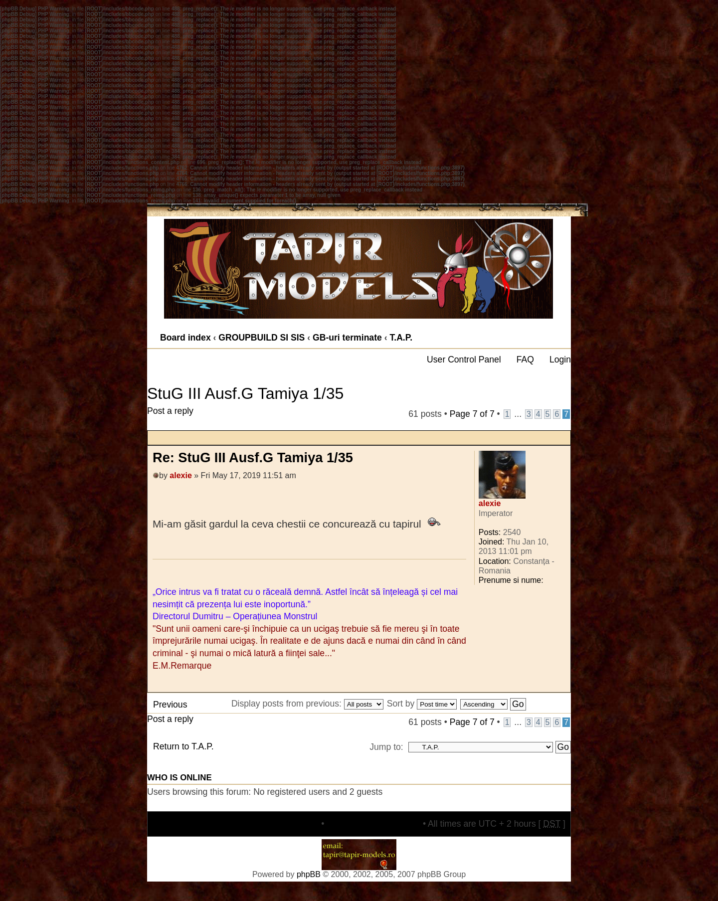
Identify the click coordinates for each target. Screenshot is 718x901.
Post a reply (180, 418)
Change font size (562, 335)
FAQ (525, 359)
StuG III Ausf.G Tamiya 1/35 (245, 393)
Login (560, 359)
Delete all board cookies (373, 824)
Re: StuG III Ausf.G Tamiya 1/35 (253, 457)
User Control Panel (464, 359)
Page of (472, 414)
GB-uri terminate (347, 338)
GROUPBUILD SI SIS (261, 338)
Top (562, 687)
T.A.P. (400, 338)
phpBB (309, 874)
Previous (170, 705)
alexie (180, 475)
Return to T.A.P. (183, 746)
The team (300, 824)
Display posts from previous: (307, 704)
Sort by (422, 704)
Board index (185, 338)
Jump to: (386, 747)
